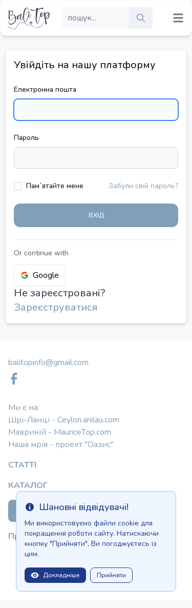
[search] (141, 18)
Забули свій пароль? (143, 186)
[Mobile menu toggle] (178, 18)
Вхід (96, 215)
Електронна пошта (45, 89)
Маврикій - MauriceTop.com (59, 432)
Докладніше (55, 575)
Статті (22, 465)
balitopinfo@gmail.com (48, 362)
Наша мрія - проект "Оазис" (61, 444)
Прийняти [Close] (111, 575)
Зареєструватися (56, 307)
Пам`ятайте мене (54, 186)
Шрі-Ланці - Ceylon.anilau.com (63, 419)
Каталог (28, 485)
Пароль (26, 138)
